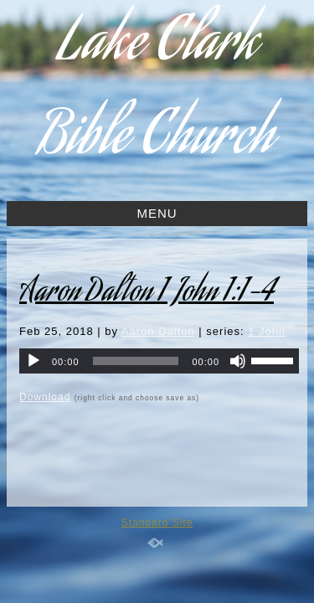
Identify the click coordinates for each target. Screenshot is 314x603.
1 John (267, 331)
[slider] (136, 361)
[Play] (33, 361)
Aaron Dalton (158, 331)
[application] (159, 361)
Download (44, 397)
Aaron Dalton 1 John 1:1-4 (146, 294)
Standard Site (157, 522)
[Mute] (237, 361)
